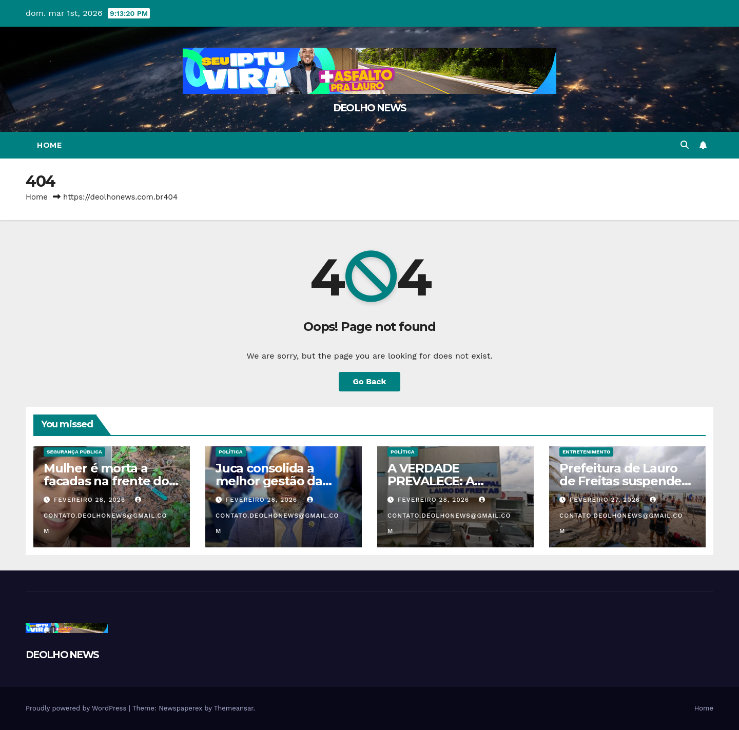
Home (49, 145)
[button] (684, 145)
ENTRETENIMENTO (586, 452)
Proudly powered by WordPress (77, 708)
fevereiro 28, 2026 (91, 499)
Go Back (369, 381)
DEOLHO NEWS (369, 108)
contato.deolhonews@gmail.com (105, 516)
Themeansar (234, 708)
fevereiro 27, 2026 (606, 499)
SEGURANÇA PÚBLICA (74, 452)
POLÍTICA (231, 452)
